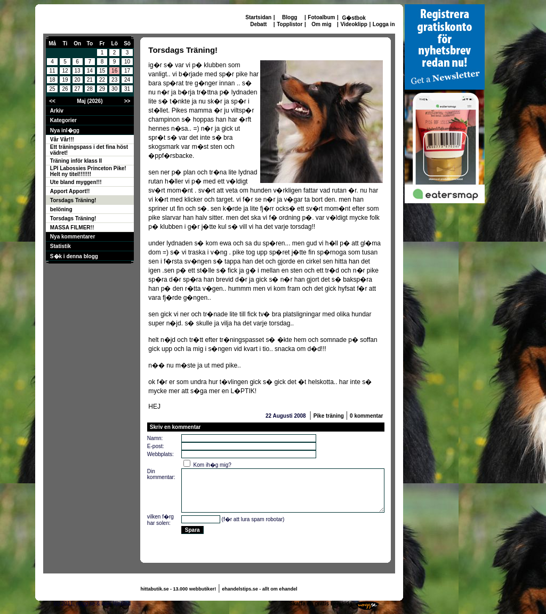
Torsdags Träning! (73, 200)
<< (52, 101)
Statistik (60, 246)
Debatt (258, 24)
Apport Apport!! (70, 191)
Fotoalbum (321, 17)
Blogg (289, 17)
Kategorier (63, 120)
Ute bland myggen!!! (76, 182)
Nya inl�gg (64, 130)
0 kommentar (366, 416)
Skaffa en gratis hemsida (321, 604)
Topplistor (289, 24)
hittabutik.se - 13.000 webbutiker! (178, 589)
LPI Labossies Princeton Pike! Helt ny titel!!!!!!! (88, 171)
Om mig (321, 24)
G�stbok (353, 18)
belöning (61, 209)
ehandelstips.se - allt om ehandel (259, 589)
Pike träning (329, 416)
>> (127, 101)
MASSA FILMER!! (72, 227)
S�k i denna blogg (74, 256)
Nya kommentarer (72, 237)
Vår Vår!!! (62, 139)
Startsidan (258, 17)
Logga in (384, 24)
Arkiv (56, 111)
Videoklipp (353, 24)
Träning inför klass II (76, 161)
